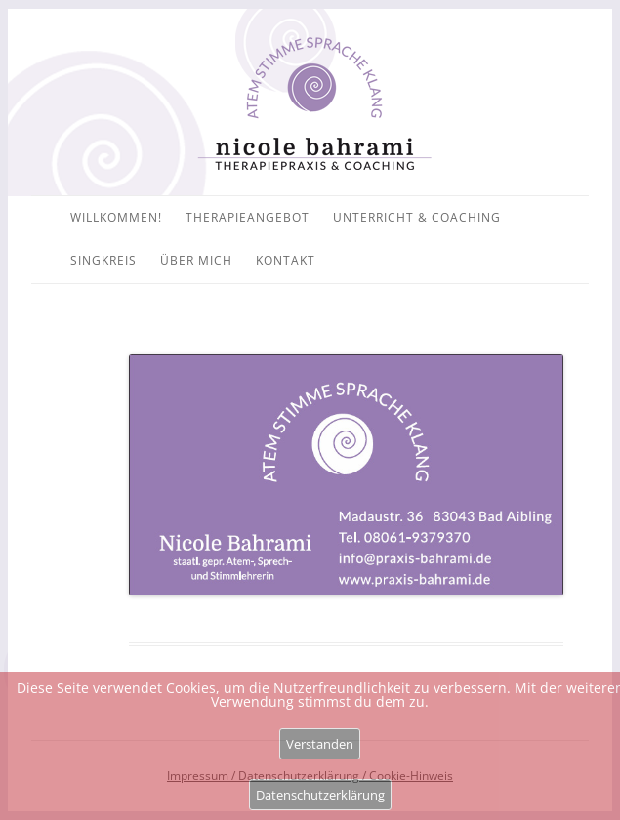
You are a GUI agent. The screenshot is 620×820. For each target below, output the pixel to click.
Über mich (196, 260)
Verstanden (319, 744)
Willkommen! (116, 217)
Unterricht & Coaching (417, 217)
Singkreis (103, 260)
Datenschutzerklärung (320, 794)
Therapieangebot (248, 217)
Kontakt (285, 260)
